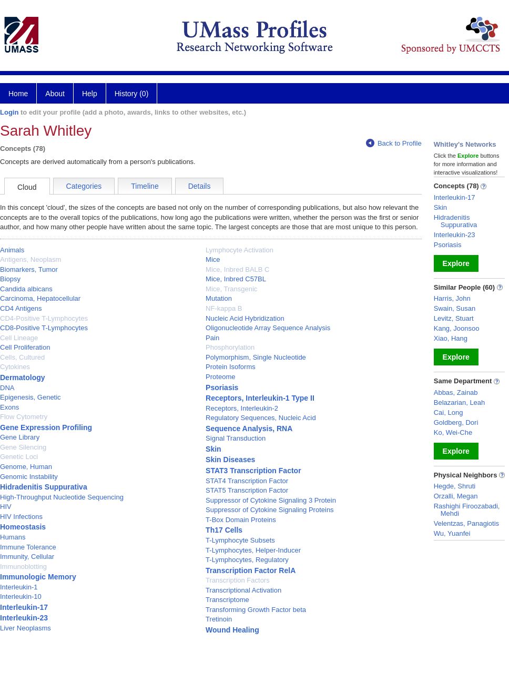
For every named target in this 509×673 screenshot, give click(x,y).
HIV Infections (21, 517)
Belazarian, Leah (459, 402)
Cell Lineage (19, 338)
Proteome (220, 377)
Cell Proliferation (25, 347)
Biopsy (10, 279)
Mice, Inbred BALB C (237, 269)
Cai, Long (448, 412)
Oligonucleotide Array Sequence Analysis (268, 328)
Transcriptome (227, 600)
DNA (7, 388)
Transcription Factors (238, 580)
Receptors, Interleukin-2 (242, 408)
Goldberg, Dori (456, 422)
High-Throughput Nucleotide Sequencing (62, 497)
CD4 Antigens (21, 308)
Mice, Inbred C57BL (236, 279)
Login (9, 112)
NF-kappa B (224, 308)
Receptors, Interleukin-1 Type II (260, 398)
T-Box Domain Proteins (241, 520)
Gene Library (19, 437)
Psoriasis (222, 387)
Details (199, 186)
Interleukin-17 (24, 607)
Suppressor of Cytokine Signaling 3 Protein (271, 500)
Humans (12, 537)
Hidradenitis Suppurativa (43, 487)
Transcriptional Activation (243, 590)
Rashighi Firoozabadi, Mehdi (467, 509)
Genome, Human (26, 467)
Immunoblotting (23, 566)
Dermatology (22, 377)
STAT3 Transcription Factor (253, 470)
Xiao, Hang (450, 338)
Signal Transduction (236, 438)
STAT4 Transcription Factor (247, 481)
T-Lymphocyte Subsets (240, 540)
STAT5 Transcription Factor (247, 490)
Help (89, 93)
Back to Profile (394, 143)
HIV (6, 507)
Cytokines (15, 367)
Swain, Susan (455, 308)
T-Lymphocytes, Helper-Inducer (253, 550)
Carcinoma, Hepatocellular (40, 298)
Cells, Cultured (22, 357)
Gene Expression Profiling (46, 427)
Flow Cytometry (23, 417)
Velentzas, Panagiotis (466, 523)
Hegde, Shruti (455, 486)
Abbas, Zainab (456, 392)
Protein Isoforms (231, 367)
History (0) (132, 93)
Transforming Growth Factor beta (256, 610)
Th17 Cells (224, 530)
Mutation (219, 298)
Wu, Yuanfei (452, 533)
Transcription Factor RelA (251, 570)
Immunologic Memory (38, 577)
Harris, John (452, 298)
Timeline (144, 186)
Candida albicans (26, 289)
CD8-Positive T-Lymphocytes (44, 328)
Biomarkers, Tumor (29, 269)
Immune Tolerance (28, 547)
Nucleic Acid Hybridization (245, 318)
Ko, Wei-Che (453, 432)
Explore (456, 263)
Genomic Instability (29, 477)
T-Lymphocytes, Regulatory (247, 560)
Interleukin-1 (19, 587)
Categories (84, 186)
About (55, 93)
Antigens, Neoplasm (30, 259)
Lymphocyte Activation (239, 250)
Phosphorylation (230, 347)
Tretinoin (219, 619)
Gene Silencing (23, 447)
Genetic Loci (19, 457)
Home (18, 93)
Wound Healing (232, 630)
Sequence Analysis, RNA (249, 428)
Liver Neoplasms (25, 628)
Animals (12, 250)
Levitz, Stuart (454, 318)
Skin (213, 449)
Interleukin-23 (24, 618)
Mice (213, 259)
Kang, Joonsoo (457, 328)
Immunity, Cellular (27, 556)
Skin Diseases (230, 459)
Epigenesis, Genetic (30, 397)
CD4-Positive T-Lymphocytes (44, 318)
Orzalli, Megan (456, 496)
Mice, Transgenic (231, 289)
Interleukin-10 (21, 596)
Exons (9, 407)
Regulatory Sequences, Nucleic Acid (261, 418)
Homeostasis (23, 527)
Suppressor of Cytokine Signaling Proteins (270, 510)
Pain (212, 338)
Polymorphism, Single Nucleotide (256, 357)
